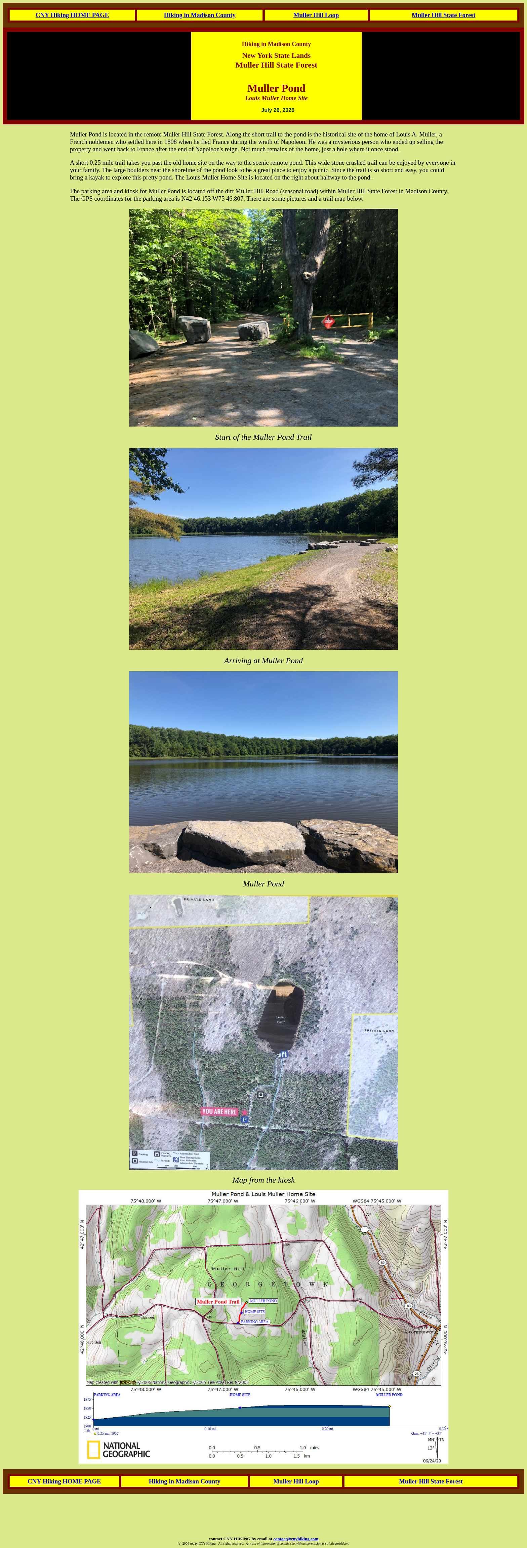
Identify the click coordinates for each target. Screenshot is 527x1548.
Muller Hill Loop (316, 14)
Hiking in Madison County (200, 14)
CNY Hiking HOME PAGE (72, 14)
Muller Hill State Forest (443, 14)
